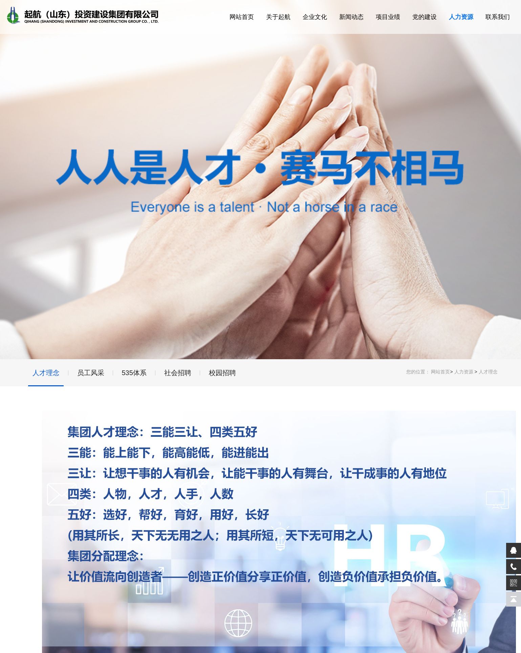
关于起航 (278, 17)
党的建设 (424, 17)
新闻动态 (351, 17)
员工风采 (90, 372)
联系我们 (497, 17)
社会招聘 (177, 372)
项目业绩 (388, 17)
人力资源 (461, 17)
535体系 (134, 372)
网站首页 (242, 17)
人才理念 (488, 371)
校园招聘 (222, 372)
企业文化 (315, 17)
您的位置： (418, 371)
